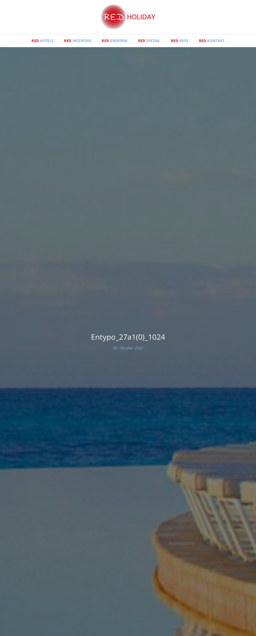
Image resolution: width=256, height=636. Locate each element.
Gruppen (114, 40)
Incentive (77, 40)
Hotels (43, 40)
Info (179, 40)
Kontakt (211, 40)
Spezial (149, 40)
